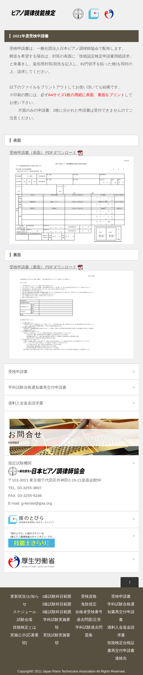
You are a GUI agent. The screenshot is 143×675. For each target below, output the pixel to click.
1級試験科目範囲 (56, 596)
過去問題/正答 (89, 619)
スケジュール (24, 612)
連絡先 (121, 658)
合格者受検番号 (88, 612)
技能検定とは (24, 627)
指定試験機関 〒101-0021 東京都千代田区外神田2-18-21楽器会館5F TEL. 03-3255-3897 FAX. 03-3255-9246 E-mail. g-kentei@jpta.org (55, 483)
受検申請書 (18, 371)
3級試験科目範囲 (56, 612)
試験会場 (24, 619)
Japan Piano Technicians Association (69, 671)
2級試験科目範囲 (56, 604)
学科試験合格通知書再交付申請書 (37, 387)
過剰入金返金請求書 (25, 403)
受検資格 (89, 596)
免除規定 (89, 604)
